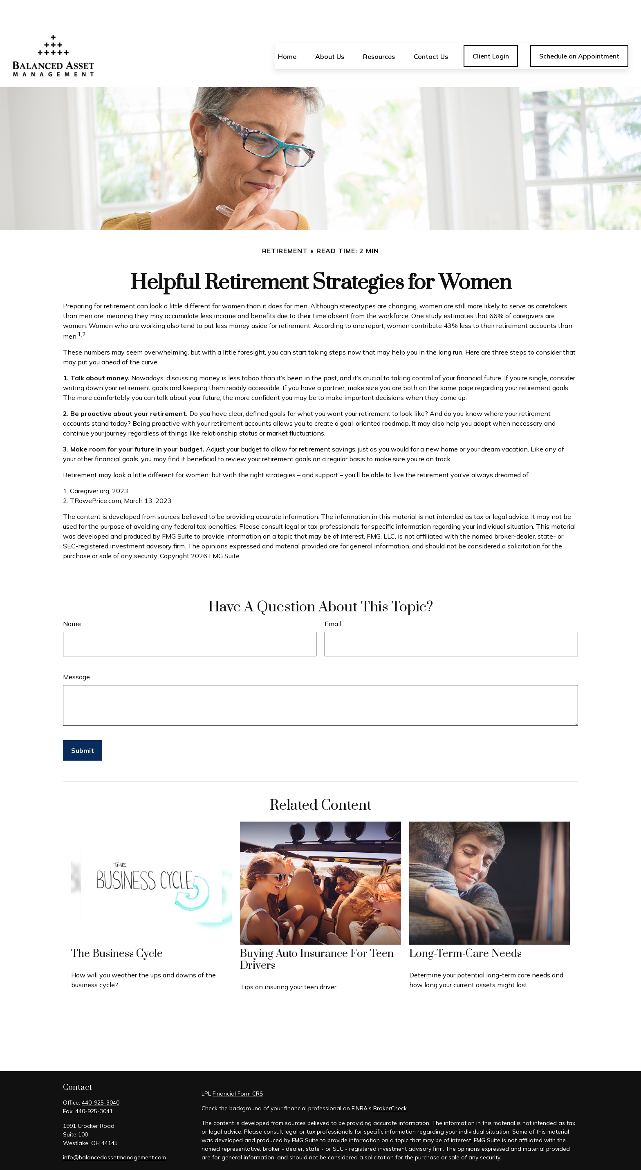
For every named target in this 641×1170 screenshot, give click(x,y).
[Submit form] (82, 726)
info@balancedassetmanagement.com (114, 1132)
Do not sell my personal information (409, 1156)
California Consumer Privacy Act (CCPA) (476, 1147)
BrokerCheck (390, 1083)
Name (72, 599)
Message (76, 652)
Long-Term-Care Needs (465, 929)
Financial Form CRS (238, 1069)
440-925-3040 (100, 1078)
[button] (287, 31)
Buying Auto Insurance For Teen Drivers (317, 935)
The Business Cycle (117, 929)
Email (333, 599)
